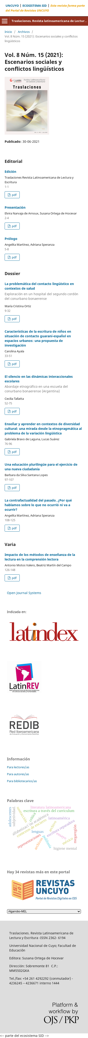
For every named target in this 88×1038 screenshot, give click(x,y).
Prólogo (11, 238)
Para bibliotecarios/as (22, 781)
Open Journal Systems (24, 593)
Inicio (8, 32)
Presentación (15, 207)
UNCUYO (12, 6)
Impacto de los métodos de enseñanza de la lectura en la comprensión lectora (40, 556)
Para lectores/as (18, 767)
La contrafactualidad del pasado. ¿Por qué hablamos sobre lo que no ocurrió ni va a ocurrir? (38, 505)
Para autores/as (18, 774)
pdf (13, 195)
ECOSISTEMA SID (34, 6)
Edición (10, 171)
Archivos (24, 32)
